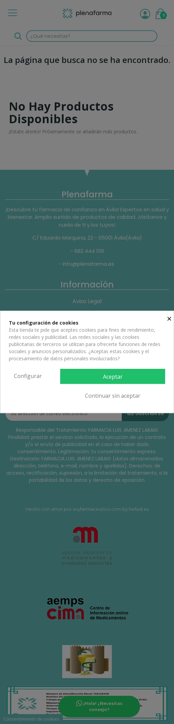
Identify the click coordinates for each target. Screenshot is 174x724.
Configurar (28, 376)
